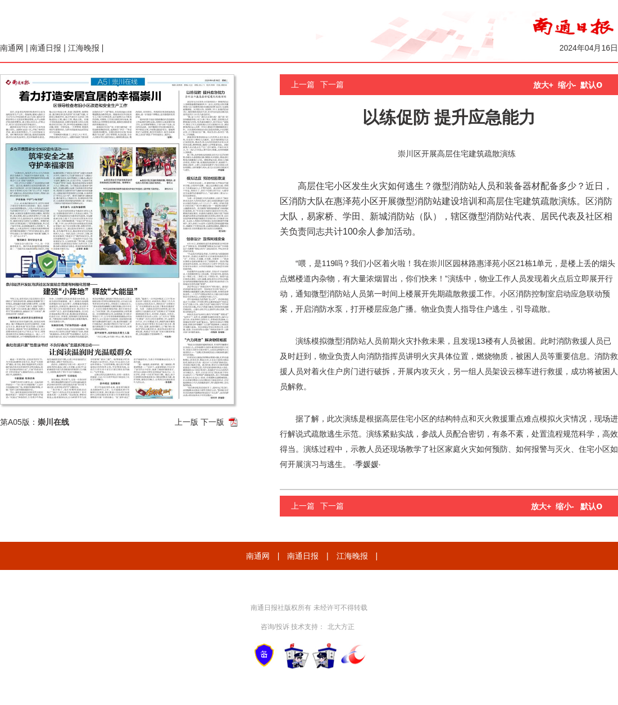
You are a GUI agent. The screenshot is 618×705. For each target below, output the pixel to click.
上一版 (186, 421)
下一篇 (332, 84)
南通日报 (45, 47)
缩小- (567, 84)
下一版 (212, 421)
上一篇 (303, 84)
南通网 (12, 47)
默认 (591, 84)
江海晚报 (83, 47)
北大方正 (341, 627)
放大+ (543, 84)
